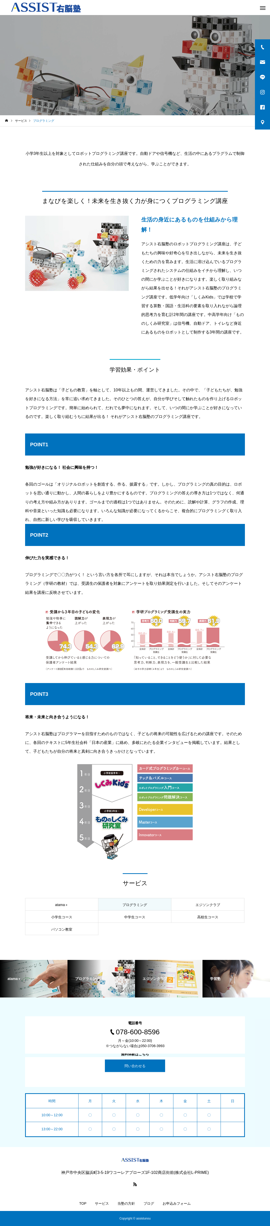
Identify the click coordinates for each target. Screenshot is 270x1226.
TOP (83, 1203)
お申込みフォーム (177, 1203)
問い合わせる (135, 1066)
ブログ (149, 1203)
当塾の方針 (126, 1203)
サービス (102, 1203)
